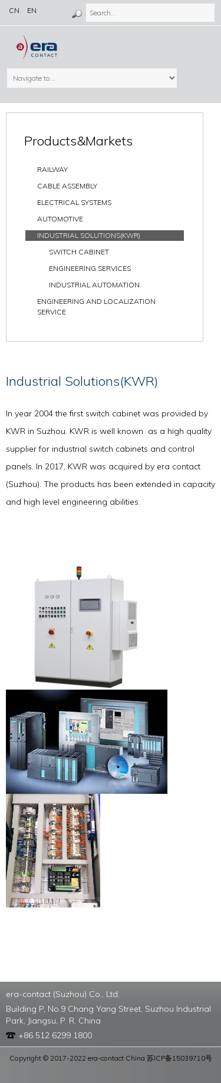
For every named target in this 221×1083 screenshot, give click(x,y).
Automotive (60, 218)
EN (32, 10)
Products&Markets (78, 141)
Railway (52, 169)
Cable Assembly (67, 185)
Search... (85, 3)
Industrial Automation (94, 284)
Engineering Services (90, 268)
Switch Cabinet (79, 251)
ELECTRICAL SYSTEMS (74, 202)
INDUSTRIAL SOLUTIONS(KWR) (88, 235)
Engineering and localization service (96, 306)
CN (14, 10)
